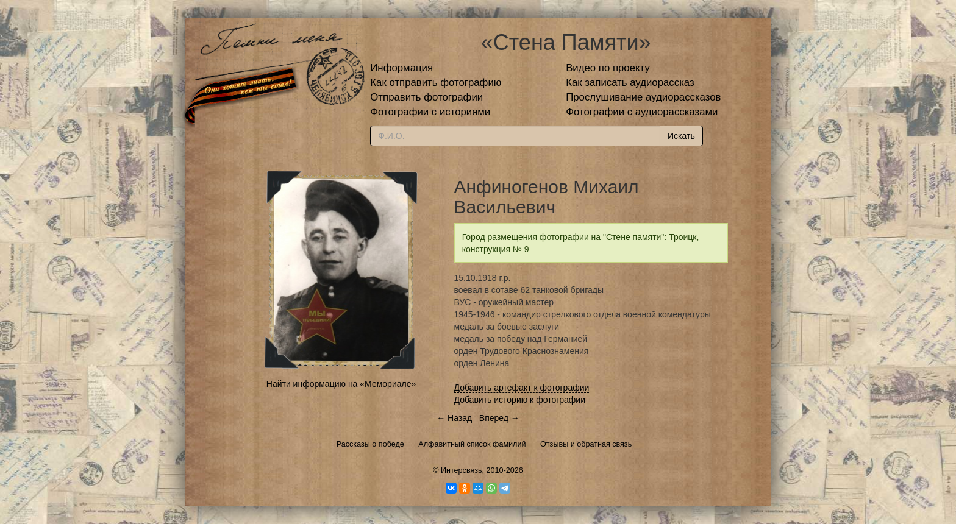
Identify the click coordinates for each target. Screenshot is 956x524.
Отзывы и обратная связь (586, 444)
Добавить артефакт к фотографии (522, 387)
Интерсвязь (461, 470)
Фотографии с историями (430, 112)
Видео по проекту (608, 68)
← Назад (454, 418)
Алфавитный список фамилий (472, 444)
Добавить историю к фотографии (520, 400)
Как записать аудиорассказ (630, 82)
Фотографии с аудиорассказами (642, 112)
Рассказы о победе (370, 444)
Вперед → (499, 418)
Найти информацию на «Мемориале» (341, 384)
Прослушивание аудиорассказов (643, 97)
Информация (401, 68)
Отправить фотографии (426, 97)
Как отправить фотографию (435, 82)
